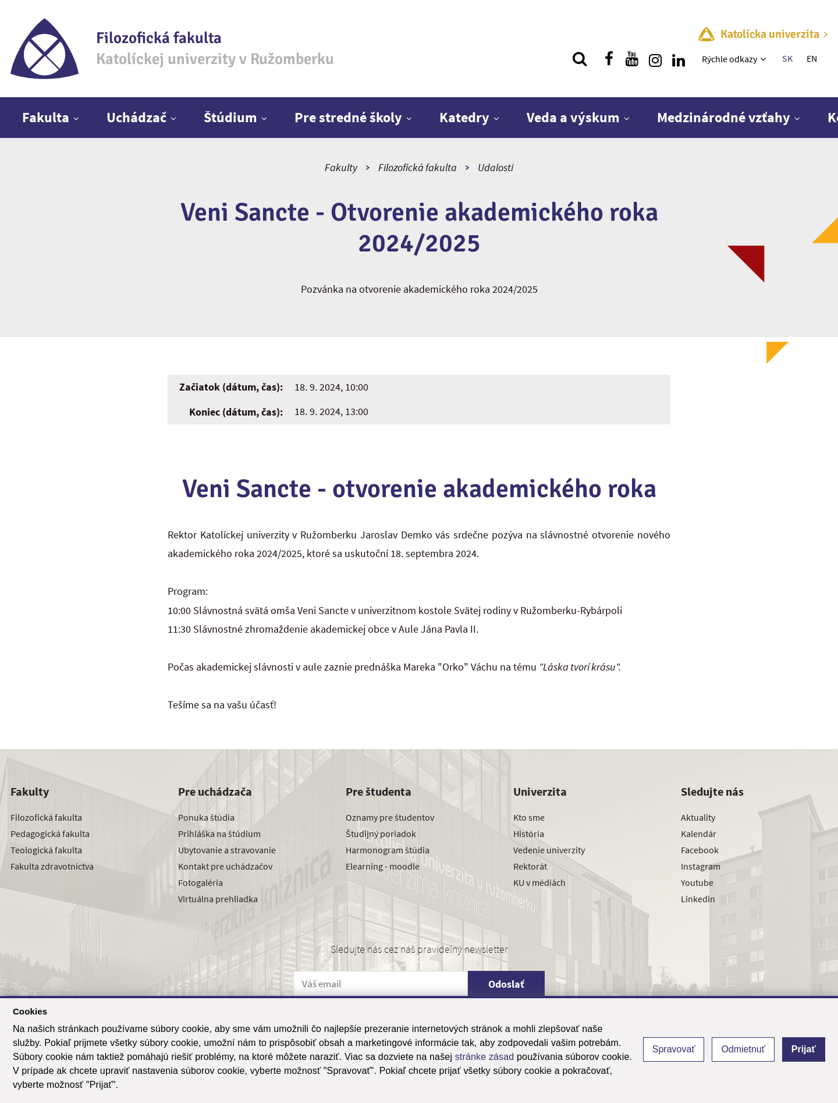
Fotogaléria (200, 882)
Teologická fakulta (46, 850)
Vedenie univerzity (549, 850)
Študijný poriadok (381, 833)
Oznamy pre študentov (390, 817)
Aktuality (698, 817)
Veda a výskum (573, 117)
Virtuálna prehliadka (218, 899)
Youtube (697, 882)
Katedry (464, 117)
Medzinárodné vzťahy (723, 117)
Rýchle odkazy (729, 59)
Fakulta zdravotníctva (52, 866)
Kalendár (698, 833)
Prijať (803, 1049)
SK (787, 58)
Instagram (700, 866)
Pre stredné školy (348, 117)
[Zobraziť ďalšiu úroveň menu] (764, 58)
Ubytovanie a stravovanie (227, 850)
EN (812, 58)
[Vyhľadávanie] (579, 58)
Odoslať (506, 984)
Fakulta (45, 117)
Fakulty (341, 167)
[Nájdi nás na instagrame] (655, 58)
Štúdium (230, 117)
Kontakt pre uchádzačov (225, 866)
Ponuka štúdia (206, 817)
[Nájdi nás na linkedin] (678, 58)
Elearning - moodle (383, 866)
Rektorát (530, 866)
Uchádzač (136, 117)
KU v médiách (539, 882)
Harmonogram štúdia (387, 850)
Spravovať (673, 1049)
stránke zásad (484, 1057)
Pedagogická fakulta (50, 833)
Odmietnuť (743, 1049)
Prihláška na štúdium (219, 833)
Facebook (700, 850)
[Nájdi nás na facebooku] (608, 58)
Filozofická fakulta (417, 167)
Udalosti (495, 167)
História (528, 833)
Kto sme (529, 817)
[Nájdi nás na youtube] (632, 58)
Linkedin (698, 899)
